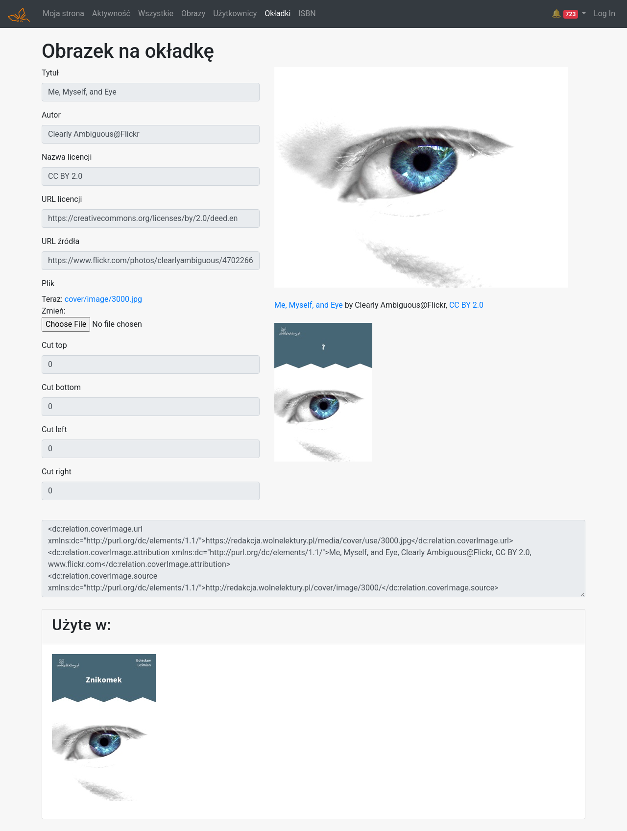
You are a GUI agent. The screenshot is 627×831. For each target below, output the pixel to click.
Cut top (54, 345)
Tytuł (50, 72)
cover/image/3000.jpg (103, 299)
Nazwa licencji (67, 157)
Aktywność (111, 13)
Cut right (57, 471)
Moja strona (63, 13)
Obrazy (193, 13)
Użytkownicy (235, 13)
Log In (604, 13)
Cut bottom (61, 387)
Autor (51, 115)
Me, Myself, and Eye (308, 305)
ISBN (306, 13)
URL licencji (62, 199)
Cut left (54, 429)
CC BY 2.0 (466, 305)
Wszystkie (155, 13)
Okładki (277, 13)
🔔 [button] (566, 14)
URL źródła (60, 241)
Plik (48, 283)
